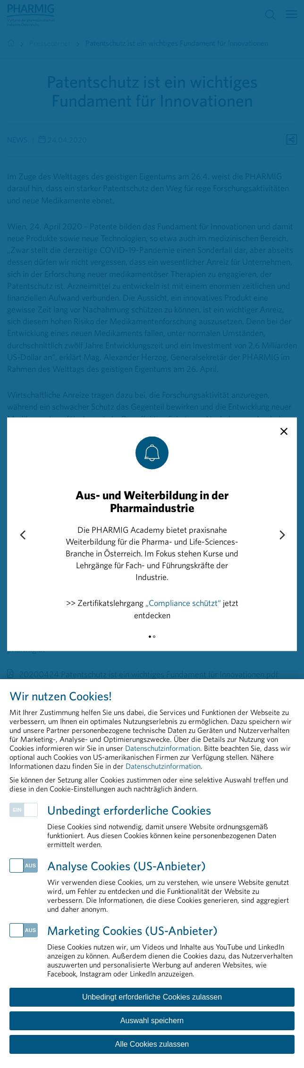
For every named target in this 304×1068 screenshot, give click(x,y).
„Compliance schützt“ (183, 603)
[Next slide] (281, 535)
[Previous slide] (22, 535)
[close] (283, 431)
